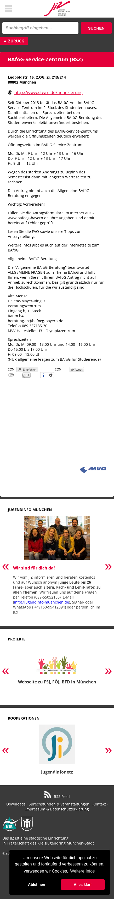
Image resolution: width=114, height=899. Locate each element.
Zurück (16, 40)
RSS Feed (57, 796)
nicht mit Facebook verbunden (11, 369)
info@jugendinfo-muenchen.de (41, 602)
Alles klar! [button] (83, 884)
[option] (57, 567)
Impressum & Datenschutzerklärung (57, 809)
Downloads (16, 804)
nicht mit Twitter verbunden (58, 369)
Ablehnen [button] (36, 884)
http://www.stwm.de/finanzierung (48, 92)
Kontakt (99, 804)
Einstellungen (50, 375)
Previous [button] (5, 567)
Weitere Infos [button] (82, 871)
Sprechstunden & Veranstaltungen (59, 804)
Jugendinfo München (30, 509)
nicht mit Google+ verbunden (11, 375)
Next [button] (108, 567)
